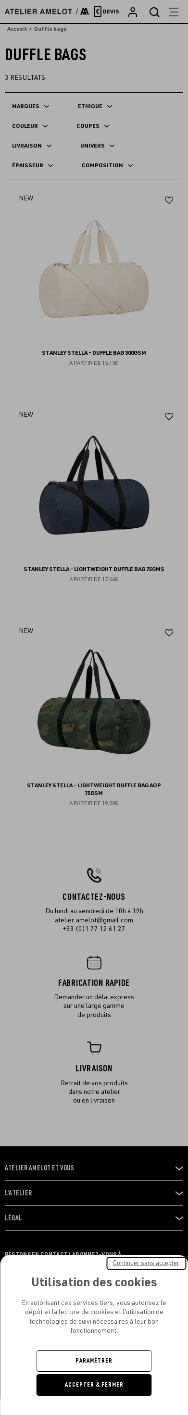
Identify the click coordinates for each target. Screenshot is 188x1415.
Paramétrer (94, 1361)
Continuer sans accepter (146, 1263)
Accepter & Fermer (94, 1385)
